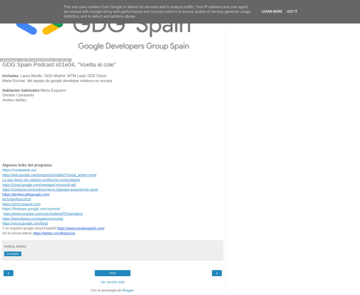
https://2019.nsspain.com (21, 204)
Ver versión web (113, 282)
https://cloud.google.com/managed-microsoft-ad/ (39, 185)
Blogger (128, 290)
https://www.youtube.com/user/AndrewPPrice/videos (43, 214)
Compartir (13, 254)
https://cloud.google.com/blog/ (25, 223)
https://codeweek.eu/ (19, 170)
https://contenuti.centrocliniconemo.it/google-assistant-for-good (50, 189)
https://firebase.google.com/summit (31, 209)
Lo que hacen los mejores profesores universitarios (41, 180)
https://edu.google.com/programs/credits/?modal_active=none (49, 175)
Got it (292, 12)
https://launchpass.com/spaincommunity (32, 218)
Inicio (112, 273)
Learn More (272, 12)
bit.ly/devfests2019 (16, 199)
